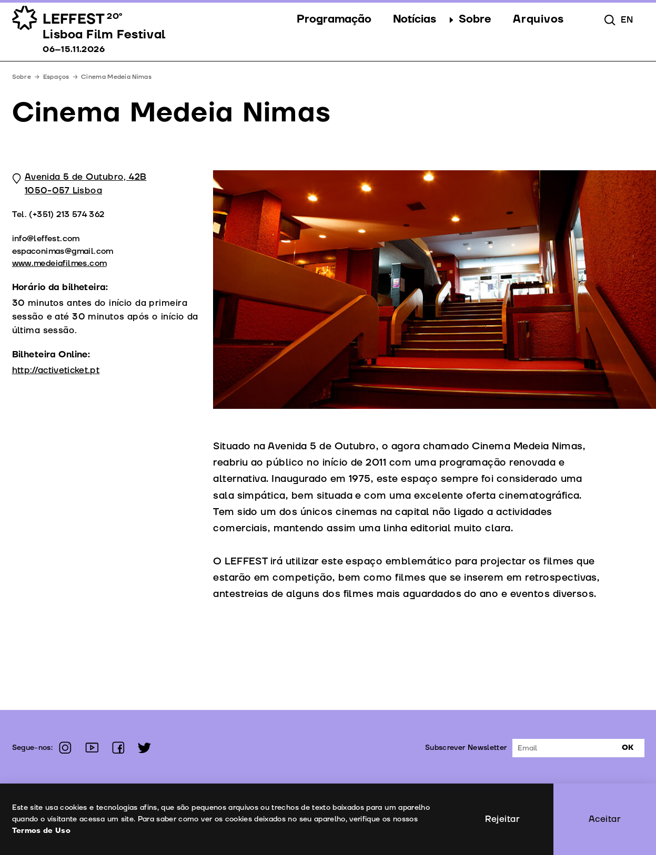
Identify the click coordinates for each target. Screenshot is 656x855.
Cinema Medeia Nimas (116, 77)
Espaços (56, 77)
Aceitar (605, 819)
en (627, 20)
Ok (627, 748)
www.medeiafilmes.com (59, 263)
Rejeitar (502, 819)
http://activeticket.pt (56, 370)
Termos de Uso (41, 831)
